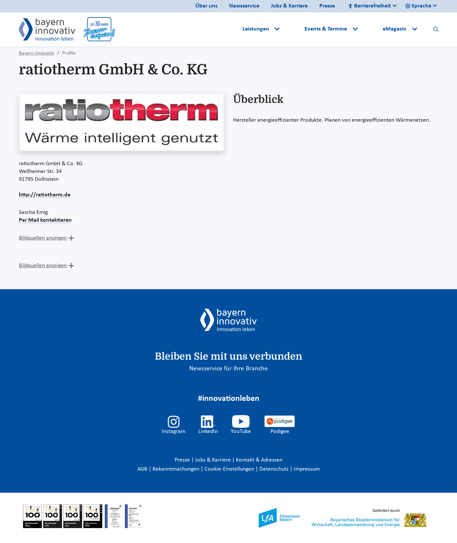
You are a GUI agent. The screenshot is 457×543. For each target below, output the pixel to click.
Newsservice (244, 6)
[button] (293, 29)
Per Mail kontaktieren (45, 220)
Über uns (206, 6)
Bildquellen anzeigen (43, 238)
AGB (143, 469)
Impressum (307, 469)
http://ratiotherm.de (44, 195)
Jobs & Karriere (289, 6)
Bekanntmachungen (177, 469)
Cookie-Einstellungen (229, 469)
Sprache (418, 6)
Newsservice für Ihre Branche (228, 368)
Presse (327, 6)
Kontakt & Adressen (259, 460)
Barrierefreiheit (369, 6)
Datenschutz (274, 469)
